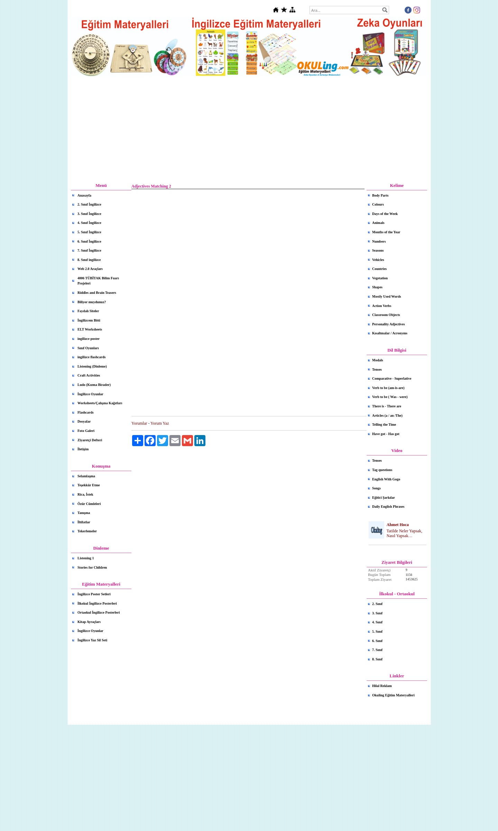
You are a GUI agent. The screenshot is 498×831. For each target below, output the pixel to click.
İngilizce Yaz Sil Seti (92, 640)
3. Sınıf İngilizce (89, 214)
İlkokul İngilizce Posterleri (97, 603)
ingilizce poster (88, 339)
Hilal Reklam (382, 686)
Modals (377, 360)
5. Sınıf (377, 631)
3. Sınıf (377, 613)
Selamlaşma (86, 476)
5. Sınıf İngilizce (89, 232)
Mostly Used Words (386, 296)
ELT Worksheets (89, 329)
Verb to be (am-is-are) (388, 388)
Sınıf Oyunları (88, 348)
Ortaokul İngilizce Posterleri (98, 612)
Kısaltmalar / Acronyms (389, 333)
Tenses (377, 369)
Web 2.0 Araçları (90, 269)
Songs (376, 488)
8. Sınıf (377, 659)
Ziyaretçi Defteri (89, 440)
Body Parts (380, 195)
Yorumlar (139, 423)
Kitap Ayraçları (89, 622)
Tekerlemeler (87, 531)
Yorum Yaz (159, 423)
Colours (378, 204)
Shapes (377, 287)
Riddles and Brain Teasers (96, 293)
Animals (378, 223)
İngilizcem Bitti (88, 320)
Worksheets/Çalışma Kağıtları (99, 403)
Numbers (379, 241)
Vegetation (380, 278)
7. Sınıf (377, 650)
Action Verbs (381, 306)
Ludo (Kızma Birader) (94, 385)
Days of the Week (385, 214)
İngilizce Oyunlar (90, 394)
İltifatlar (83, 522)
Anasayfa (84, 195)
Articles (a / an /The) (387, 415)
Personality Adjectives (388, 324)
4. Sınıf (377, 622)
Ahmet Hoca (398, 524)
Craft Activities (88, 375)
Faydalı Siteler (88, 311)
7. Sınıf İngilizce (89, 250)
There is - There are (386, 406)
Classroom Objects (386, 315)
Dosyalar (84, 421)
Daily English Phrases (388, 506)
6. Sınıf (377, 641)
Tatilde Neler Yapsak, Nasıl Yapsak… (404, 534)
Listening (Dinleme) (92, 366)
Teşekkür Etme (88, 485)
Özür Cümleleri (89, 504)
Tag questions (382, 470)
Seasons (378, 250)
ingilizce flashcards (91, 357)
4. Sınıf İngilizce (89, 223)
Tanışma (83, 513)
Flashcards (85, 412)
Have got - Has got (385, 434)
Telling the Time (384, 424)
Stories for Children (92, 567)
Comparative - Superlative (391, 378)
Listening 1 (85, 558)
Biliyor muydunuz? (91, 302)
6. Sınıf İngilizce (89, 241)
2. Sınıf (377, 604)
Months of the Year (386, 232)
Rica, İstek (85, 494)
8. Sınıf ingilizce (89, 260)
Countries (379, 269)
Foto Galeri (85, 431)
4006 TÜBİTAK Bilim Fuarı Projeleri (98, 281)
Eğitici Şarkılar (383, 497)
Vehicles (378, 260)
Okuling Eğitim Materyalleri (393, 695)
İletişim (83, 449)
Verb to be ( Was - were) (390, 397)
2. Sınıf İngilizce (89, 204)
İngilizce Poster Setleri (94, 594)
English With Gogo (386, 479)
